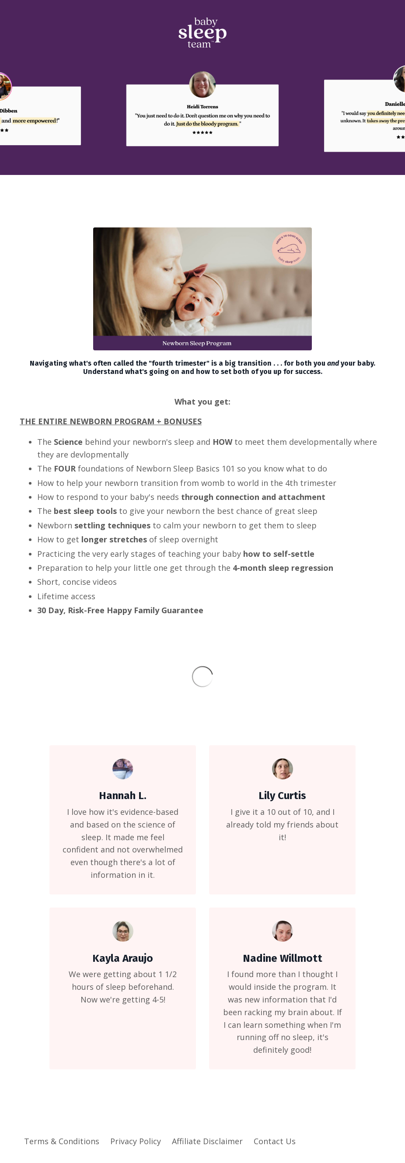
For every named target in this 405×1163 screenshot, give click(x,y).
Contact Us (275, 1141)
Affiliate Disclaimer (207, 1141)
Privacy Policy (135, 1141)
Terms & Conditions (61, 1141)
